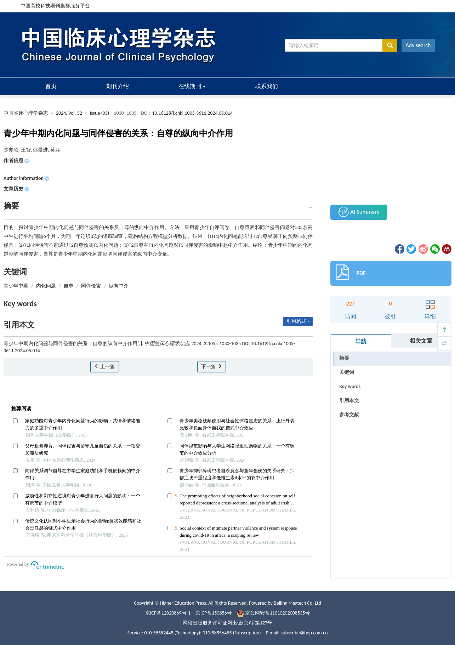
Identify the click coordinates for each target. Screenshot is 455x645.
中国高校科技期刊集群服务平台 (55, 6)
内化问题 (46, 286)
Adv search (418, 45)
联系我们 (266, 86)
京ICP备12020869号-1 (167, 613)
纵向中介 (119, 286)
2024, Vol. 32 (69, 113)
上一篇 (104, 367)
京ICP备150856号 (213, 613)
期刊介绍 (117, 86)
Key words (349, 386)
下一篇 (211, 367)
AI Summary (358, 211)
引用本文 (349, 401)
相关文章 (421, 340)
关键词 (346, 372)
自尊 (69, 286)
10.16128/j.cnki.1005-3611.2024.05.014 (192, 113)
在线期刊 (192, 86)
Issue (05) (99, 113)
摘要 (344, 358)
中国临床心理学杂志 (26, 113)
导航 (360, 341)
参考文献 (349, 415)
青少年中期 (16, 286)
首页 (51, 86)
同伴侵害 (91, 286)
